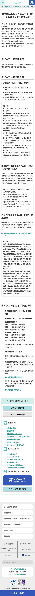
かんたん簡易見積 (17, 408)
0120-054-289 (17, 569)
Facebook (26, 555)
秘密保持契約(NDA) (13, 439)
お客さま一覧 (8, 530)
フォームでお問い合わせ (17, 574)
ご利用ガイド (8, 513)
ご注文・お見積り (18, 593)
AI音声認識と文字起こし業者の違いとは (17, 518)
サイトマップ (8, 555)
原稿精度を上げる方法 (14, 434)
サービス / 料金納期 (17, 414)
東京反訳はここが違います (13, 524)
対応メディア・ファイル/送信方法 (18, 436)
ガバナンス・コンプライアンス (8, 549)
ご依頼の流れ (11, 428)
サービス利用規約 (9, 544)
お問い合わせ (32, 2)
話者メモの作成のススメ (15, 459)
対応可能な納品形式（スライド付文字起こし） (17, 234)
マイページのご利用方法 (17, 489)
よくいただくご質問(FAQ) (15, 445)
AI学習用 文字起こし (13, 390)
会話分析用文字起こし (14, 377)
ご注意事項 (10, 431)
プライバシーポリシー (26, 544)
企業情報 (7, 536)
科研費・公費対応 (13, 442)
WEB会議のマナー (13, 462)
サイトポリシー (26, 549)
